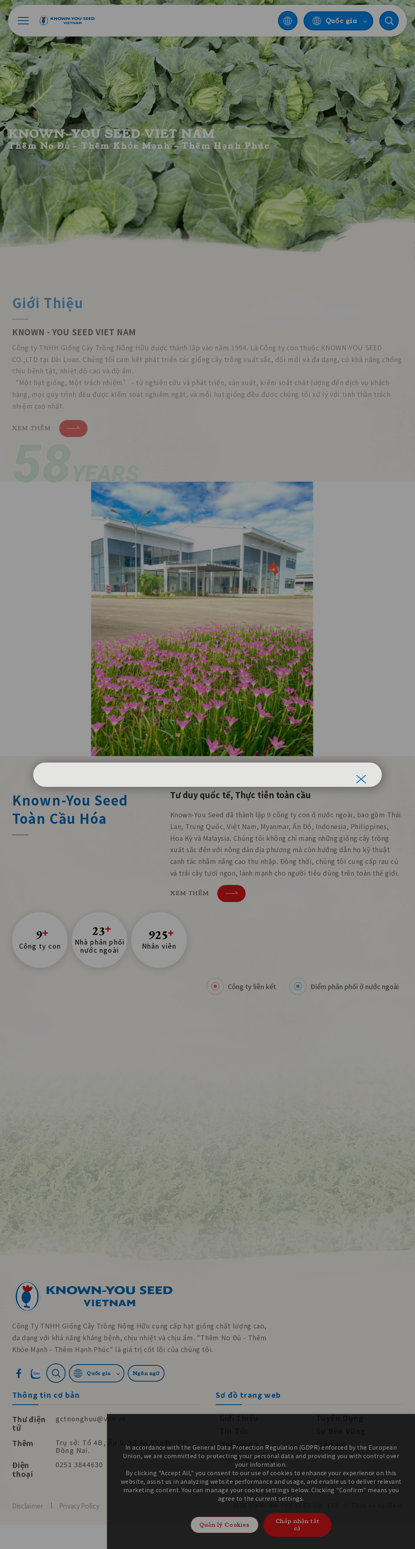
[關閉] (361, 779)
